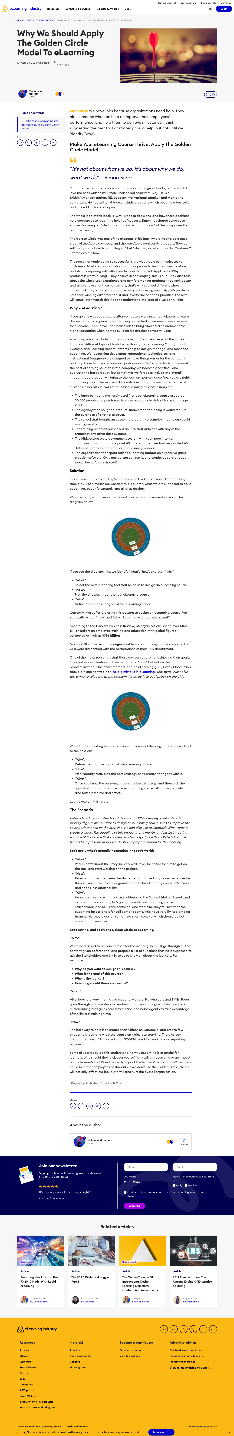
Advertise (226, 2)
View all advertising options (190, 1367)
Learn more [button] (142, 1196)
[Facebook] (164, 1329)
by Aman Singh (191, 1301)
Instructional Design (41, 20)
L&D (138, 1181)
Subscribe (134, 1205)
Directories (26, 1384)
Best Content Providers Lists (36, 1401)
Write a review (188, 2)
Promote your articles (182, 1361)
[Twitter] (174, 1329)
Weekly (191, 1185)
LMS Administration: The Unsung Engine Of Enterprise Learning (192, 1281)
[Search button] (211, 9)
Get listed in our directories (186, 1350)
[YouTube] (193, 1329)
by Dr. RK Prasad (39, 1301)
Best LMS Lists (28, 1396)
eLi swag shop (78, 1367)
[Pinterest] (203, 1329)
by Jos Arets (87, 1301)
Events (24, 1373)
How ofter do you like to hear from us (193, 1178)
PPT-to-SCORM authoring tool (39, 1407)
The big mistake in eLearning (133, 672)
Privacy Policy (52, 1426)
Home (20, 20)
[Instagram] (213, 1329)
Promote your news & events (187, 1355)
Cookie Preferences (76, 1426)
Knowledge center (81, 1355)
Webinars (25, 1361)
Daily (177, 1185)
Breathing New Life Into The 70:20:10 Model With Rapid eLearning (39, 1281)
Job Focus (131, 1176)
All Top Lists (27, 1390)
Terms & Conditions (28, 1426)
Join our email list (167, 2)
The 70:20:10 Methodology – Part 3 (90, 1279)
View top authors (130, 1355)
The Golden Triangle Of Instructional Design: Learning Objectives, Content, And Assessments (140, 1283)
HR (128, 1181)
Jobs (22, 1378)
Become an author (131, 1350)
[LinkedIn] (184, 1329)
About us (75, 1350)
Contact (75, 1361)
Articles (24, 1350)
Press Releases (28, 1367)
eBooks (24, 1355)
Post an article (208, 2)
